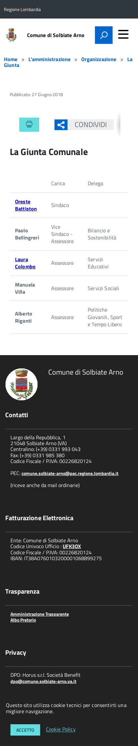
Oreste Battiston (26, 205)
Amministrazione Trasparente (39, 614)
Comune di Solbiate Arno (56, 35)
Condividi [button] (87, 124)
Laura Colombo (25, 262)
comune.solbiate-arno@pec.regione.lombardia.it (70, 473)
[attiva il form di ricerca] (104, 35)
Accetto (25, 730)
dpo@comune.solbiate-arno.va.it (43, 681)
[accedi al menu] (123, 34)
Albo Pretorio (23, 619)
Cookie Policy (61, 729)
